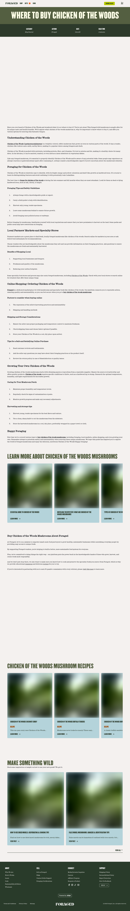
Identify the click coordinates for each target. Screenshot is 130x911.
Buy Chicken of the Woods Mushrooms (29, 536)
